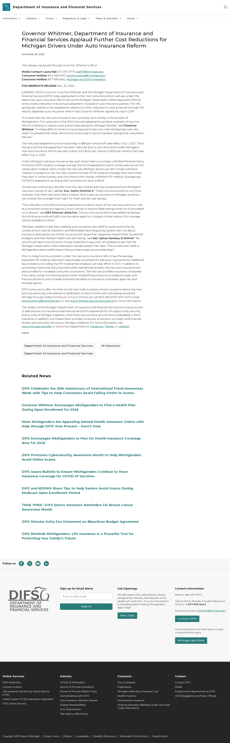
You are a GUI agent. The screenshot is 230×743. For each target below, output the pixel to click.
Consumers (12, 19)
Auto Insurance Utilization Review (79, 700)
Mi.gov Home (51, 736)
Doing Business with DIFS (74, 696)
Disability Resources (104, 736)
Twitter (109, 326)
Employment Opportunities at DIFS (195, 691)
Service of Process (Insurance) (77, 687)
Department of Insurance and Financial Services (58, 345)
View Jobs (127, 615)
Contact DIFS (187, 618)
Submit (86, 606)
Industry (34, 19)
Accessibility (82, 736)
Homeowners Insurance (131, 700)
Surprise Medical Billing (73, 704)
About (134, 19)
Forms (53, 19)
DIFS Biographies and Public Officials (195, 696)
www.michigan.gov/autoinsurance (92, 301)
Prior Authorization (70, 709)
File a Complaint (126, 682)
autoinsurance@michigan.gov (86, 75)
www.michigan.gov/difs (37, 326)
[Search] (225, 7)
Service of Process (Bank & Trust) (78, 691)
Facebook (96, 326)
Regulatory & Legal (77, 19)
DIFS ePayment (12, 682)
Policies (67, 736)
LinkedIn (123, 326)
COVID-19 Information (72, 682)
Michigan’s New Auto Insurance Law (138, 691)
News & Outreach (110, 19)
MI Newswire (110, 345)
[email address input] (86, 596)
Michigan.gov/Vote (191, 640)
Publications (124, 687)
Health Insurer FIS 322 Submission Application (28, 699)
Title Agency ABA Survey (74, 713)
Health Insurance (127, 696)
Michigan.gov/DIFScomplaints (86, 79)
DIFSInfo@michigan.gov (212, 610)
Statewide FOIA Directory (133, 736)
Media (178, 687)
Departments (159, 736)
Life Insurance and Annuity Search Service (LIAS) (26, 693)
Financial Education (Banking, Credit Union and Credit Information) (144, 706)
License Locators (12, 687)
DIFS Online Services (14, 703)
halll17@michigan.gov (90, 71)
